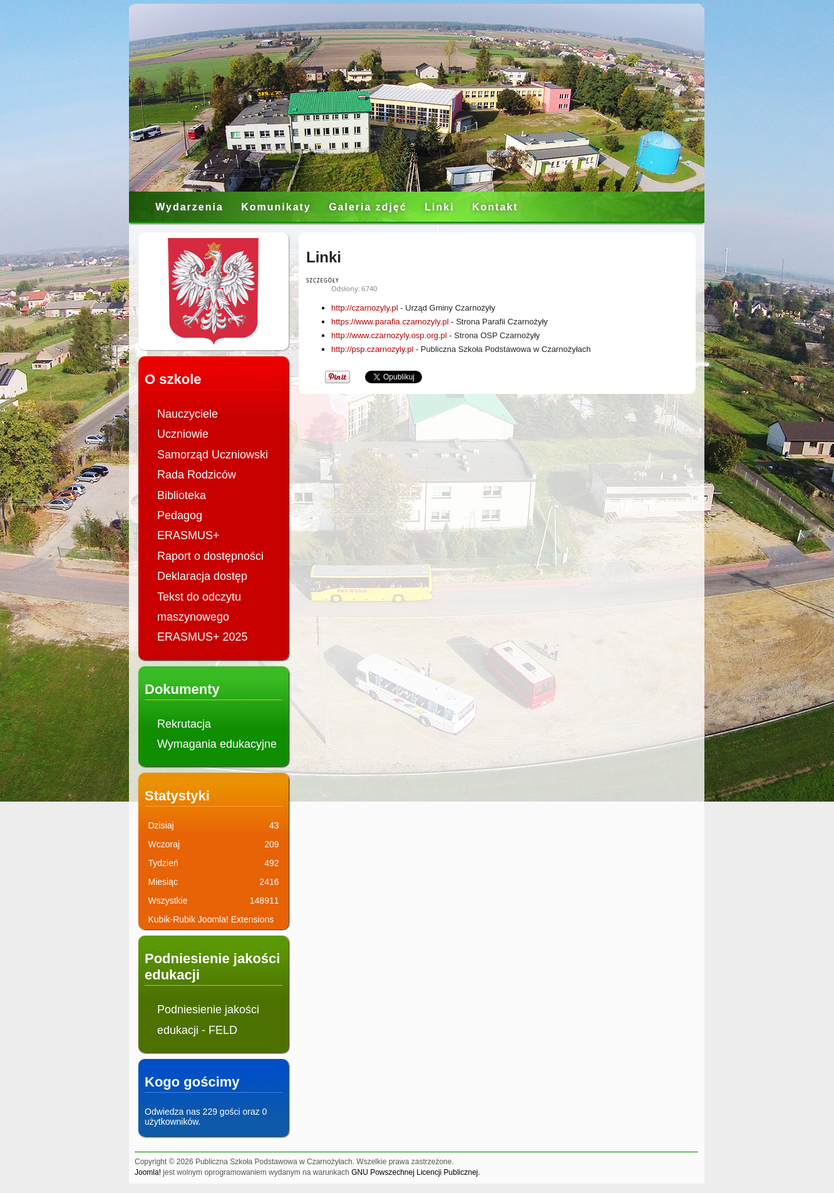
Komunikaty (276, 207)
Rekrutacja (184, 724)
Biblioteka (181, 495)
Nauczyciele (187, 414)
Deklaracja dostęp (202, 576)
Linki (439, 207)
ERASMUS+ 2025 (202, 637)
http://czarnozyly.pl (364, 307)
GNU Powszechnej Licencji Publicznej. (415, 1172)
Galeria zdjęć (368, 207)
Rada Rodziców (196, 474)
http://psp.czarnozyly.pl (372, 349)
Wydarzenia (189, 207)
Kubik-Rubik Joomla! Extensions (211, 919)
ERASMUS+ (188, 535)
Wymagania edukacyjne (217, 744)
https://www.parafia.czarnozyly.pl (390, 321)
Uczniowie (183, 434)
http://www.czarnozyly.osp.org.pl (389, 335)
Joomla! (148, 1172)
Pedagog (179, 515)
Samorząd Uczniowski (212, 454)
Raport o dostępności (210, 556)
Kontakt (495, 207)
